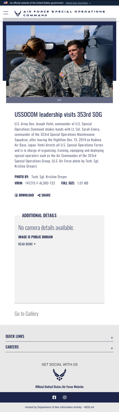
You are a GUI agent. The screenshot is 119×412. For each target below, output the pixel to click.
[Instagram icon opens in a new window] (64, 397)
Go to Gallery (26, 313)
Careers (12, 347)
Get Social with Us (60, 364)
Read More (26, 244)
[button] (79, 3)
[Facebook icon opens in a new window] (54, 397)
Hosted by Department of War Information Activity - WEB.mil (59, 407)
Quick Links (15, 336)
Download (24, 195)
